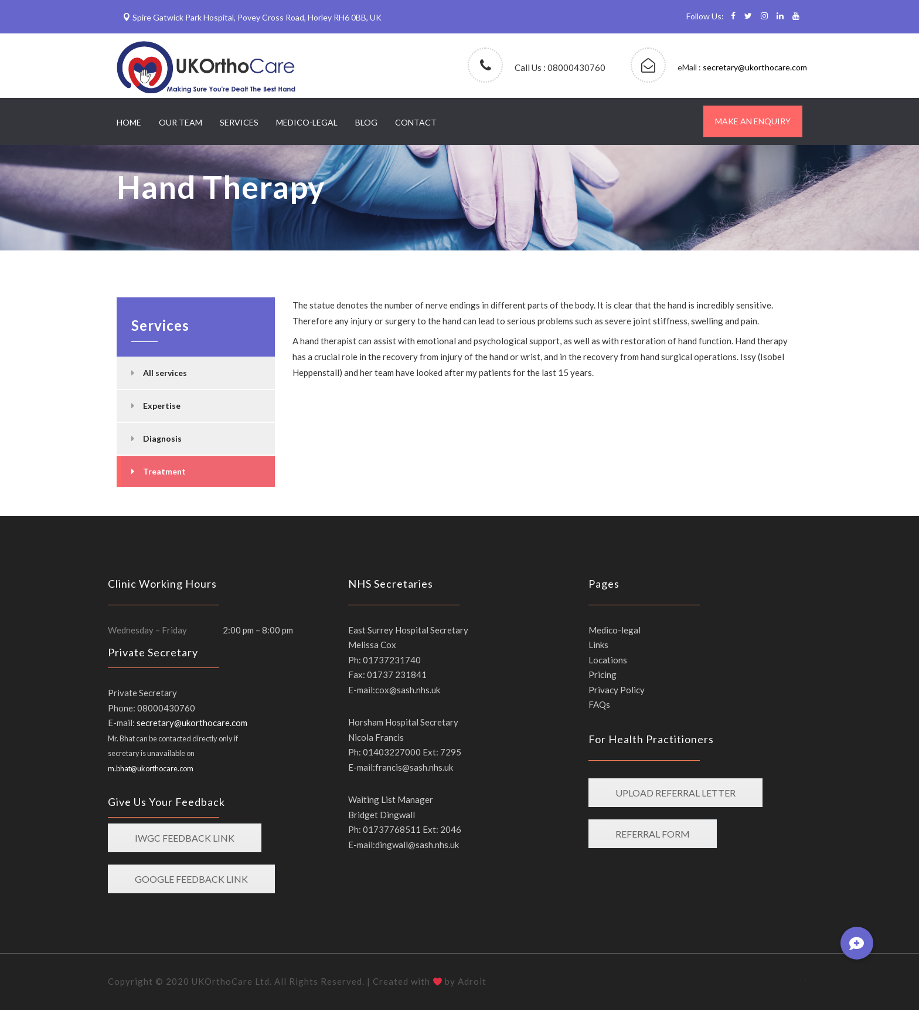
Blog (366, 122)
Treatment (164, 471)
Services (239, 122)
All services (165, 373)
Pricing (602, 674)
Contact (416, 122)
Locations (607, 660)
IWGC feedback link (184, 837)
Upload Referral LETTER (675, 792)
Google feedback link (191, 878)
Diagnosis (162, 438)
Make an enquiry (753, 121)
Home (129, 122)
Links (598, 644)
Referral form (652, 833)
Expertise (162, 406)
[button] (856, 943)
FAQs (599, 704)
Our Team (180, 122)
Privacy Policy (616, 689)
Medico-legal (307, 122)
